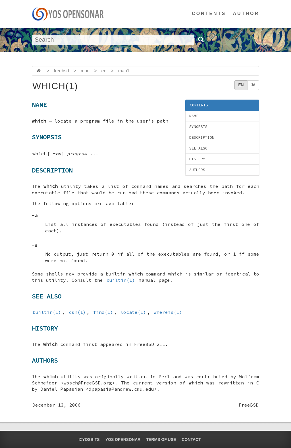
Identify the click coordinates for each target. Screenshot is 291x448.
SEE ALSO (198, 148)
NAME (193, 115)
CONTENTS (209, 13)
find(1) (103, 312)
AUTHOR (246, 13)
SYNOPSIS (198, 126)
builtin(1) (121, 280)
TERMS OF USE (161, 439)
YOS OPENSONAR (123, 439)
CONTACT (191, 439)
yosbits (89, 439)
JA (253, 85)
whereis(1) (168, 312)
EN (241, 85)
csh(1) (77, 312)
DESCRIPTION (201, 137)
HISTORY (197, 159)
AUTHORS (197, 169)
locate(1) (133, 312)
